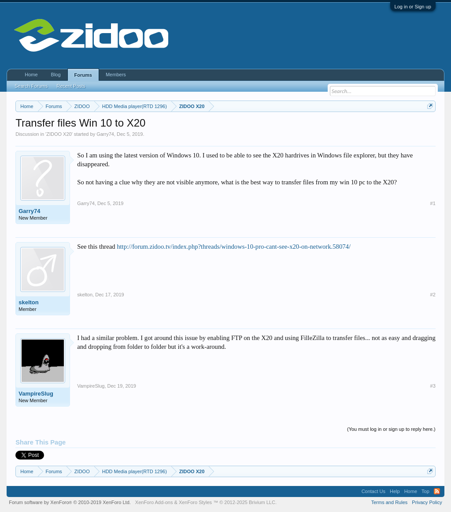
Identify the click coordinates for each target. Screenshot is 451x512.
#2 (433, 294)
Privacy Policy (427, 502)
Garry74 (105, 134)
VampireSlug (35, 393)
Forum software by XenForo (70, 502)
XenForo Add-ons (154, 502)
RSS (437, 491)
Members (116, 74)
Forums (83, 75)
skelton (28, 302)
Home (31, 74)
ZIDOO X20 (58, 134)
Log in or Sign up (413, 6)
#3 (433, 386)
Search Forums (31, 86)
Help (395, 491)
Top (425, 491)
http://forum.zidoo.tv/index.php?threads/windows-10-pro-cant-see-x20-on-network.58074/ (234, 246)
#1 (433, 203)
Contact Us (373, 491)
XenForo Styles (195, 502)
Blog (56, 74)
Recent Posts (70, 86)
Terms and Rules (389, 502)
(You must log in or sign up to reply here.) (391, 429)
